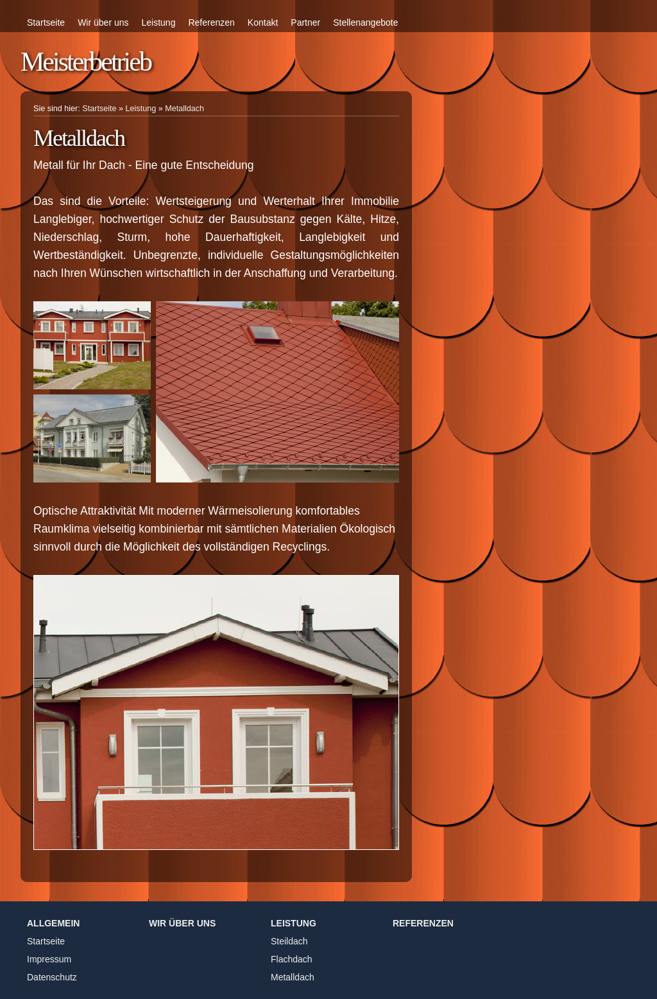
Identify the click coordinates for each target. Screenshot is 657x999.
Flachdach (291, 959)
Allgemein (53, 923)
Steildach (289, 941)
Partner (305, 22)
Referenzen (211, 22)
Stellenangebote (365, 22)
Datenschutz (52, 977)
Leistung (159, 22)
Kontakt (263, 22)
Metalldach (184, 108)
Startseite (46, 22)
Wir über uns (103, 22)
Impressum (49, 959)
